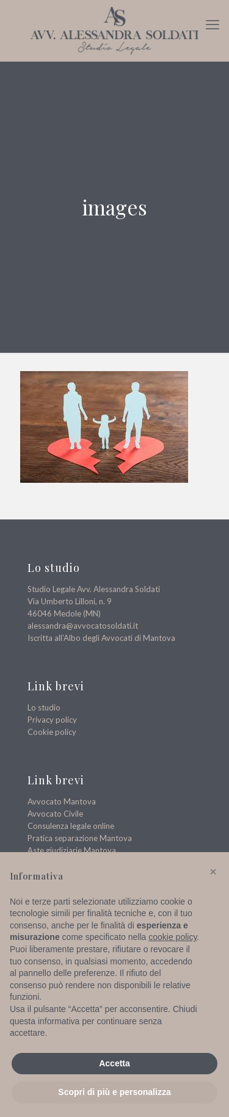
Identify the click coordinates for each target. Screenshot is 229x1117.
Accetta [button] (114, 1063)
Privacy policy (52, 720)
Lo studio (43, 707)
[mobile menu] (212, 24)
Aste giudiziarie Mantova (71, 850)
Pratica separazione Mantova (79, 838)
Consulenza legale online (70, 826)
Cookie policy (51, 732)
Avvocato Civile (55, 814)
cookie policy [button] (172, 937)
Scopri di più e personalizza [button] (114, 1092)
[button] (213, 871)
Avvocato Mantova (61, 801)
